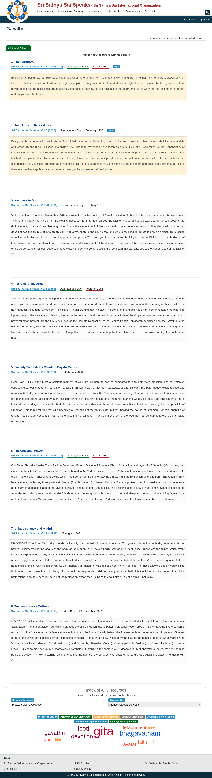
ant (104, 727)
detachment (133, 727)
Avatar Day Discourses (106, 716)
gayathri (55, 733)
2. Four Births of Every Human (31, 125)
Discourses (45, 11)
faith (142, 742)
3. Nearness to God (24, 200)
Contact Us (10, 768)
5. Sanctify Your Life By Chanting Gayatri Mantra (44, 367)
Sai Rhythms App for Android (91, 721)
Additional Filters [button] (17, 48)
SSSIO (150, 11)
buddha (159, 742)
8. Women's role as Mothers (30, 606)
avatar (129, 744)
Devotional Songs (70, 11)
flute (151, 728)
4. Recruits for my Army (27, 283)
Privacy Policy (82, 768)
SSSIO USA (81, 763)
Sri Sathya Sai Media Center (162, 763)
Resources (132, 11)
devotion (82, 736)
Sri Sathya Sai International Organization (28, 763)
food (83, 728)
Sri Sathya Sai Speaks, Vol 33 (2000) (34, 372)
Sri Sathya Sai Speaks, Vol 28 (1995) (34, 205)
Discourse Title (117, 700)
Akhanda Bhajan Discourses (75, 716)
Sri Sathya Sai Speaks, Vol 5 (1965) (33, 130)
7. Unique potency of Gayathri (31, 528)
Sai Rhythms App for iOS (123, 721)
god (48, 739)
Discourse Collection (22, 700)
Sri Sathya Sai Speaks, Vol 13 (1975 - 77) (37, 66)
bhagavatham (140, 733)
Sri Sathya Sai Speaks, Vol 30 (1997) (34, 611)
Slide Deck (112, 11)
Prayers (93, 11)
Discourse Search (47, 716)
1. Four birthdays (22, 61)
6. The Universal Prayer (27, 450)
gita (104, 731)
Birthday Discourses (132, 716)
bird (58, 740)
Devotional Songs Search (160, 716)
